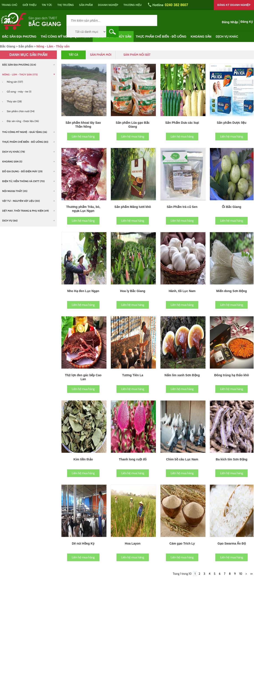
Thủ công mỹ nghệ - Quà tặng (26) (24, 132)
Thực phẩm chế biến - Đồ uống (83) (25, 141)
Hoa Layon (133, 543)
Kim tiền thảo (83, 459)
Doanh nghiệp (108, 5)
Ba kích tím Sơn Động (231, 459)
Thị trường (65, 5)
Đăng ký (246, 21)
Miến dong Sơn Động (231, 291)
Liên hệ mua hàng (83, 136)
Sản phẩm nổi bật (136, 55)
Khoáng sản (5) (12, 161)
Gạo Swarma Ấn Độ (231, 543)
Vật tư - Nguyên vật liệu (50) (21, 200)
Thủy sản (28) (14, 101)
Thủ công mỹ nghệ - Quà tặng (65, 36)
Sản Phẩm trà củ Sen (182, 207)
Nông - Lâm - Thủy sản (113, 36)
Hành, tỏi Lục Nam (182, 291)
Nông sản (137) (15, 81)
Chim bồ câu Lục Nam (182, 459)
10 (240, 573)
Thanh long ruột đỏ (132, 459)
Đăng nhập (230, 22)
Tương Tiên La (132, 375)
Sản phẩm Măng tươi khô (132, 207)
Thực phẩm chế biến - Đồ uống (161, 36)
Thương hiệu (133, 5)
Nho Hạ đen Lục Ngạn (83, 291)
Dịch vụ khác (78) (13, 151)
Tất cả (73, 55)
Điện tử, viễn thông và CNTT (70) (23, 181)
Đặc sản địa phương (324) (19, 64)
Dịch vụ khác (227, 36)
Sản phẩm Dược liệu (231, 122)
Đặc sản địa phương (19, 36)
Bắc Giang (44, 23)
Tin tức (47, 5)
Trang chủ (9, 5)
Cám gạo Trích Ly (182, 543)
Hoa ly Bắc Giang (132, 291)
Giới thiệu (29, 5)
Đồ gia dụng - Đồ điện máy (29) (22, 171)
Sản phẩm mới (100, 55)
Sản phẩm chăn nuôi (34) (21, 111)
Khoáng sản (201, 36)
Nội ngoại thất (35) (14, 191)
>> (251, 573)
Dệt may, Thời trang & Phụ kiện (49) (25, 210)
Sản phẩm (86, 5)
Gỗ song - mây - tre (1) (19, 91)
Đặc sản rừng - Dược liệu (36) (23, 121)
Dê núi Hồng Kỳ (83, 543)
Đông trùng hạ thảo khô (231, 375)
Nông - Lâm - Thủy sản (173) (20, 74)
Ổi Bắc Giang (231, 207)
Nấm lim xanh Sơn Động (182, 375)
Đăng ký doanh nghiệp (233, 5)
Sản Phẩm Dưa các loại (182, 122)
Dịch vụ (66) (9, 220)
